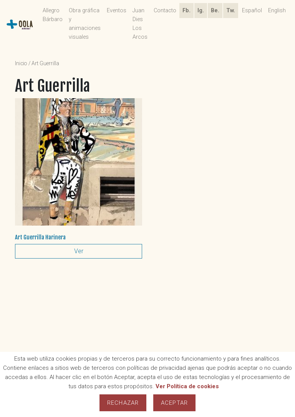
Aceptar (174, 402)
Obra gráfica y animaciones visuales (85, 23)
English (277, 10)
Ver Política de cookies (187, 386)
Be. (215, 10)
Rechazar (123, 402)
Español (252, 10)
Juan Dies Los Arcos (140, 23)
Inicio (21, 63)
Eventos (116, 10)
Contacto (165, 10)
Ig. (200, 10)
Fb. (186, 10)
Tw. (230, 10)
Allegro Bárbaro (53, 15)
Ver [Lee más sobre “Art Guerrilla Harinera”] (78, 251)
